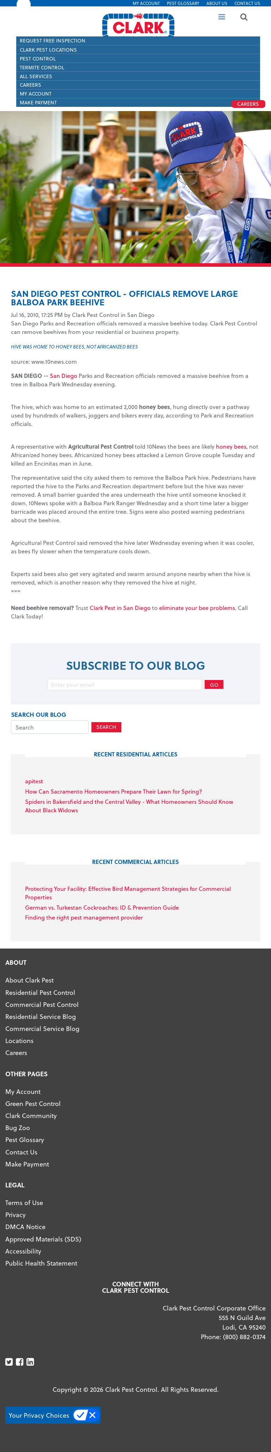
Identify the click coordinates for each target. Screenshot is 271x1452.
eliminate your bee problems (197, 608)
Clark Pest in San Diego (120, 608)
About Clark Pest (29, 980)
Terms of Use (24, 1202)
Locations (19, 1040)
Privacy (15, 1214)
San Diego (63, 375)
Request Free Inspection (52, 40)
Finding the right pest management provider (84, 917)
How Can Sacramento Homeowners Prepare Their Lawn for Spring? (113, 791)
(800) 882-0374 (244, 1336)
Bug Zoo (17, 1127)
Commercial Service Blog (42, 1028)
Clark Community (31, 1115)
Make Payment (27, 1164)
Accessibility (23, 1251)
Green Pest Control (33, 1103)
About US (216, 3)
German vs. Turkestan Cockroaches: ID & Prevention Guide (102, 907)
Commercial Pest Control (42, 1004)
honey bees (231, 446)
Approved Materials (34, 1239)
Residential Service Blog (40, 1016)
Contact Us (247, 3)
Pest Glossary (183, 3)
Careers (30, 84)
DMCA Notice (25, 1226)
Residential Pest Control (40, 992)
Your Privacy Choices (39, 1415)
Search (106, 727)
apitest (34, 781)
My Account (146, 3)
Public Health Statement (41, 1263)
